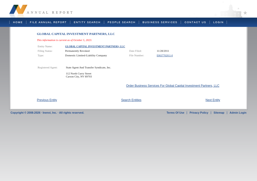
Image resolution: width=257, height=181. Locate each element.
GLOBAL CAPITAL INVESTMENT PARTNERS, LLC (95, 46)
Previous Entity (47, 100)
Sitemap (219, 112)
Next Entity (213, 100)
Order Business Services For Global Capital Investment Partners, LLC (172, 85)
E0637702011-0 (165, 55)
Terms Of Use (175, 112)
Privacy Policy (198, 112)
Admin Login (238, 112)
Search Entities (131, 100)
